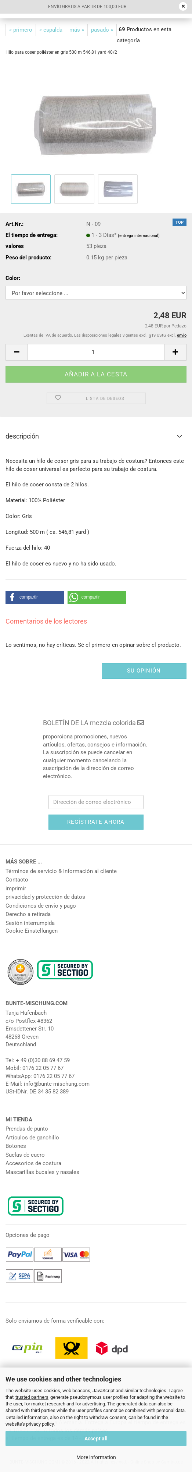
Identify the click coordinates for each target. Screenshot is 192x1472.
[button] (17, 352)
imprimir (16, 888)
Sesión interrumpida (30, 923)
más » (76, 29)
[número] (96, 352)
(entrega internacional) (139, 235)
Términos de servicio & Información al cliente (61, 871)
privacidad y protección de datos (45, 897)
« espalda (50, 29)
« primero (20, 29)
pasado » (102, 29)
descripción (22, 436)
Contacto (17, 879)
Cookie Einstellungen (32, 930)
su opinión (144, 670)
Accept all (96, 1438)
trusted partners (31, 1397)
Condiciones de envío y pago (41, 905)
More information (96, 1457)
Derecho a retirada (28, 914)
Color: (13, 278)
